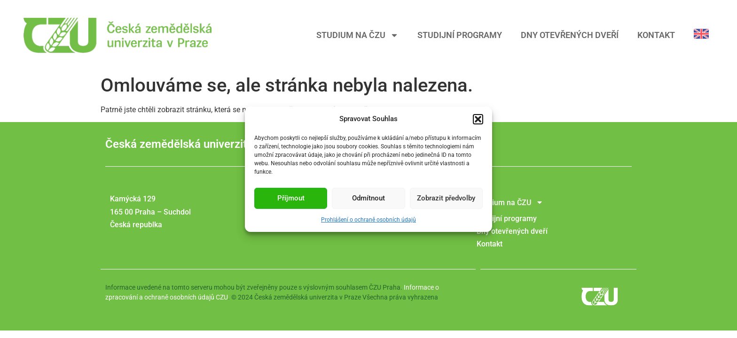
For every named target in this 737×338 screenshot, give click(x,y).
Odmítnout (368, 200)
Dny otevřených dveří (570, 35)
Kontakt (656, 35)
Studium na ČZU (357, 35)
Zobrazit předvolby (446, 200)
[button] (478, 121)
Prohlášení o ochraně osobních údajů (368, 221)
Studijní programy (459, 35)
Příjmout (291, 200)
